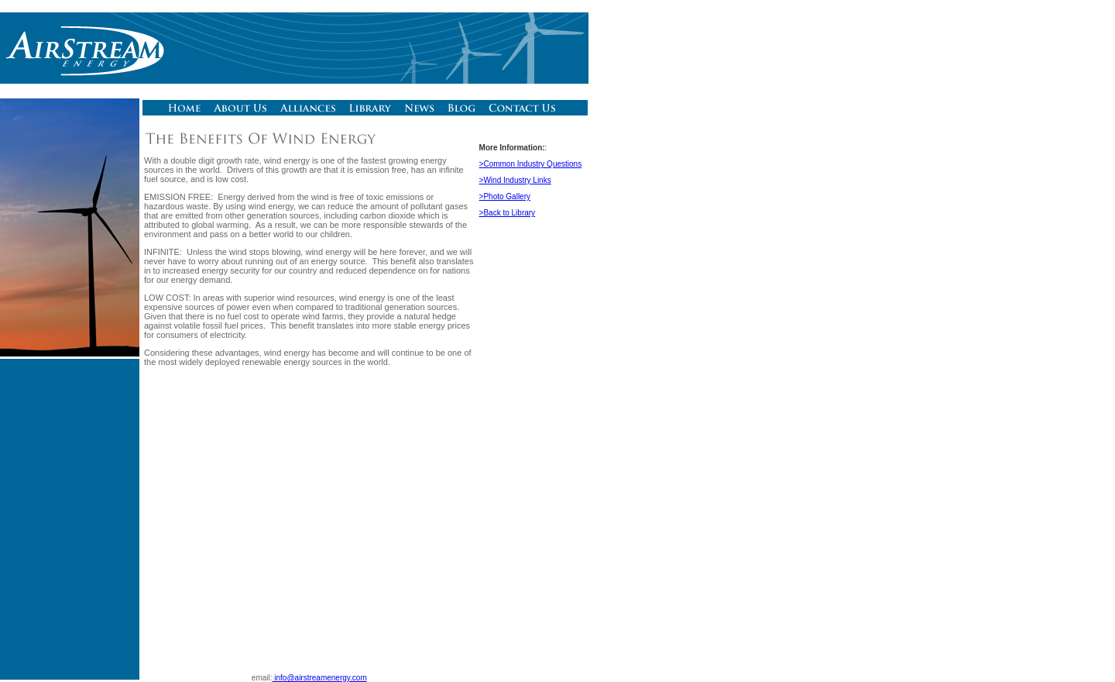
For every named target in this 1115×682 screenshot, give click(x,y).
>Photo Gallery (504, 196)
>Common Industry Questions (530, 164)
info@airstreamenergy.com (320, 677)
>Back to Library (507, 212)
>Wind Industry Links (515, 180)
